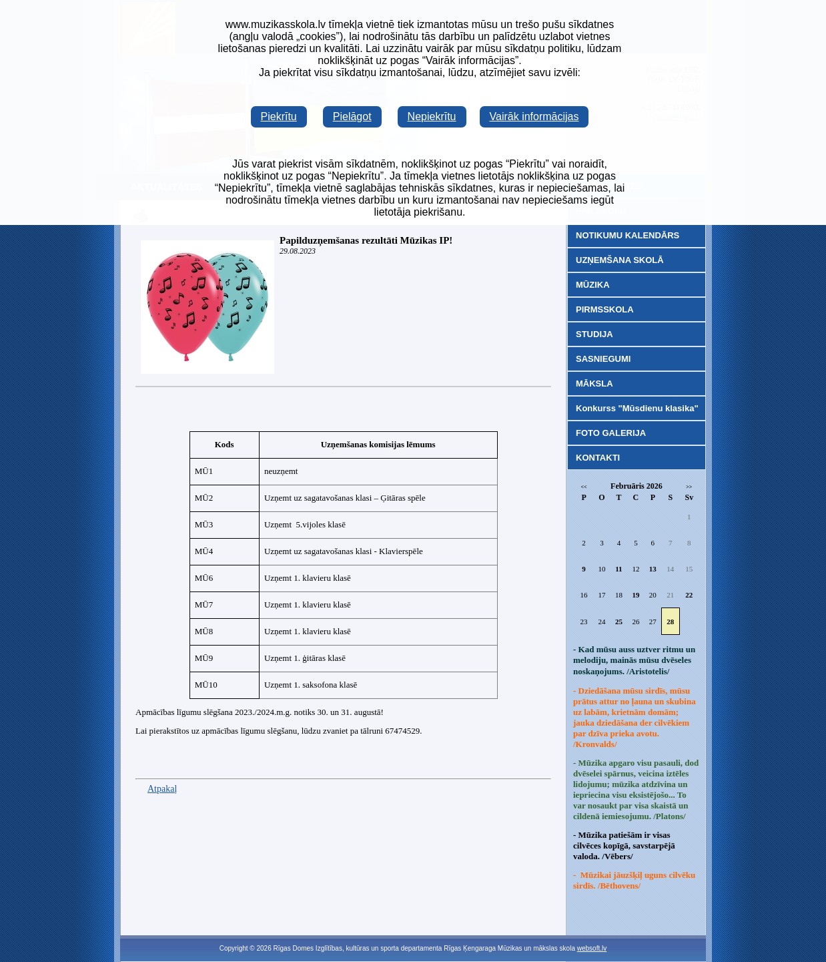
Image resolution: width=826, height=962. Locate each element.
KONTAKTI (598, 458)
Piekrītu (279, 116)
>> (689, 487)
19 (635, 595)
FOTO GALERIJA (611, 433)
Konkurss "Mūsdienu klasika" (637, 408)
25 (619, 622)
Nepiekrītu (432, 116)
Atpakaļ (162, 789)
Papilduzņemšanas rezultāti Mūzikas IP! (366, 240)
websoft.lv (591, 948)
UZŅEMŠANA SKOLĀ (620, 260)
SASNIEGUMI (603, 359)
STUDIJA (594, 334)
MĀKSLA (594, 384)
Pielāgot (352, 116)
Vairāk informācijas (534, 116)
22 (689, 595)
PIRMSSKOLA (605, 309)
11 (618, 569)
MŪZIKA (593, 285)
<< (584, 487)
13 (653, 569)
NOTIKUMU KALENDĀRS (627, 235)
